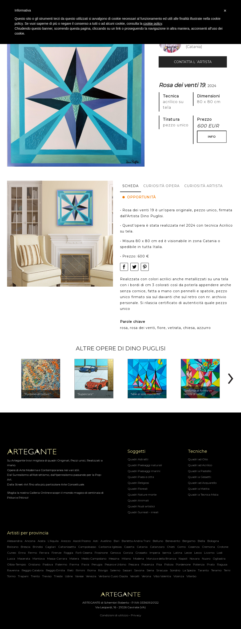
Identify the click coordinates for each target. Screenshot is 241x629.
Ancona (30, 541)
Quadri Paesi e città (141, 477)
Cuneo (11, 552)
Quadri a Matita (198, 488)
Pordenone (183, 564)
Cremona (208, 547)
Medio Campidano (93, 558)
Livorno (209, 552)
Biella (201, 541)
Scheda (130, 186)
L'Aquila (53, 541)
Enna (22, 552)
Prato (211, 564)
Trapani (23, 576)
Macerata (23, 558)
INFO (212, 136)
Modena (138, 558)
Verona (146, 576)
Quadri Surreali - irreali (143, 512)
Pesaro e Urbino (115, 564)
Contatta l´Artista (193, 62)
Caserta (129, 547)
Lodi (219, 552)
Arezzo (66, 541)
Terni (227, 570)
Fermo (32, 552)
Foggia (68, 552)
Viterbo (191, 576)
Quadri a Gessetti (199, 477)
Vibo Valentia (162, 576)
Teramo (216, 570)
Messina (114, 558)
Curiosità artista (203, 186)
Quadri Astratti (138, 459)
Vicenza (178, 576)
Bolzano (12, 547)
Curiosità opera (161, 186)
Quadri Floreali (138, 488)
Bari (116, 541)
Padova (48, 564)
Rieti (70, 570)
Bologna (213, 541)
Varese (79, 576)
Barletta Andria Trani (136, 541)
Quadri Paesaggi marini (144, 471)
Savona (139, 570)
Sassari (127, 570)
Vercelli (134, 576)
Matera (74, 558)
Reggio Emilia (55, 570)
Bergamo (188, 541)
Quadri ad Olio (198, 459)
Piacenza (147, 564)
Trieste (58, 576)
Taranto (203, 570)
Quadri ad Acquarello (202, 483)
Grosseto (141, 552)
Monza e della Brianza (161, 558)
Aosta (41, 541)
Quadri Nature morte (142, 494)
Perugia (97, 564)
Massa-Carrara (57, 558)
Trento (35, 576)
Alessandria (14, 541)
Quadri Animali (138, 500)
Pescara (134, 564)
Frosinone (101, 552)
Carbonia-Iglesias (110, 547)
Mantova (38, 558)
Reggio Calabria (33, 570)
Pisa (159, 564)
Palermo (61, 564)
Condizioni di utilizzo (114, 615)
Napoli (183, 558)
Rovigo (103, 570)
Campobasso (87, 547)
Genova (115, 552)
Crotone (222, 547)
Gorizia (128, 552)
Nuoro (206, 558)
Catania (142, 547)
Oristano (34, 564)
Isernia (166, 552)
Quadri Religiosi (138, 483)
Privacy (136, 615)
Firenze (56, 552)
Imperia (154, 552)
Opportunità (139, 197)
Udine (69, 576)
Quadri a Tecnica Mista (203, 494)
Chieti (171, 547)
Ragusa (222, 564)
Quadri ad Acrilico (200, 465)
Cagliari (50, 547)
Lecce (188, 552)
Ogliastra (219, 558)
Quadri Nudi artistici (141, 506)
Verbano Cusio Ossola (113, 576)
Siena (150, 570)
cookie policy (152, 23)
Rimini (80, 570)
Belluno (158, 541)
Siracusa (162, 570)
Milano (126, 558)
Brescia (25, 547)
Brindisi (38, 547)
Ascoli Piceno (82, 541)
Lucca (11, 558)
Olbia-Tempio (16, 564)
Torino (11, 576)
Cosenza (194, 547)
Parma (74, 564)
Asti (95, 541)
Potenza (199, 564)
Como (181, 547)
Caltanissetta (67, 547)
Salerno (115, 570)
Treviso (47, 576)
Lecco (198, 552)
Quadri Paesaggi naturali (145, 465)
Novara (195, 558)
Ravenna (13, 570)
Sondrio (175, 570)
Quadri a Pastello (199, 471)
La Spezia (189, 570)
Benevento (172, 541)
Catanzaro (157, 547)
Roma (91, 570)
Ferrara (44, 552)
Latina (177, 552)
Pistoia (168, 564)
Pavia (85, 564)
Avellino (105, 541)
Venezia (91, 576)
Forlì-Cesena (84, 552)
